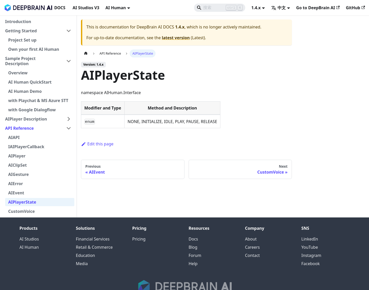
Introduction (18, 21)
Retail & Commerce (94, 247)
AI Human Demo (25, 91)
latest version (176, 38)
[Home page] (86, 53)
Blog (193, 247)
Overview (17, 73)
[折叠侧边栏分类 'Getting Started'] (68, 31)
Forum (195, 255)
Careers (252, 247)
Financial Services (92, 239)
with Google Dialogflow (32, 110)
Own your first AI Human (33, 49)
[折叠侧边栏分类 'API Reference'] (68, 128)
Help (193, 263)
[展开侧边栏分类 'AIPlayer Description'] (68, 119)
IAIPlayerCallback (26, 146)
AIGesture (18, 174)
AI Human (29, 247)
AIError (15, 183)
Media (82, 263)
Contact (252, 255)
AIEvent (16, 193)
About (251, 239)
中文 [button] (278, 8)
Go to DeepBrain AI (318, 8)
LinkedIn (309, 239)
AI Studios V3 (86, 8)
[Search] (219, 8)
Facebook (310, 263)
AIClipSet (17, 165)
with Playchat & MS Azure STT (38, 100)
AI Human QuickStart (30, 82)
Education (85, 255)
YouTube (309, 247)
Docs (193, 239)
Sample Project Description (20, 61)
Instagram (311, 255)
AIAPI (14, 137)
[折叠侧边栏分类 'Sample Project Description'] (68, 61)
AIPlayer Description (26, 119)
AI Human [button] (115, 8)
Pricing (139, 239)
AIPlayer (16, 156)
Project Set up (22, 40)
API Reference (19, 128)
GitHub (355, 8)
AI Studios (29, 239)
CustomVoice (21, 211)
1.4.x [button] (256, 8)
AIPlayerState (22, 202)
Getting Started (21, 31)
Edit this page (97, 144)
